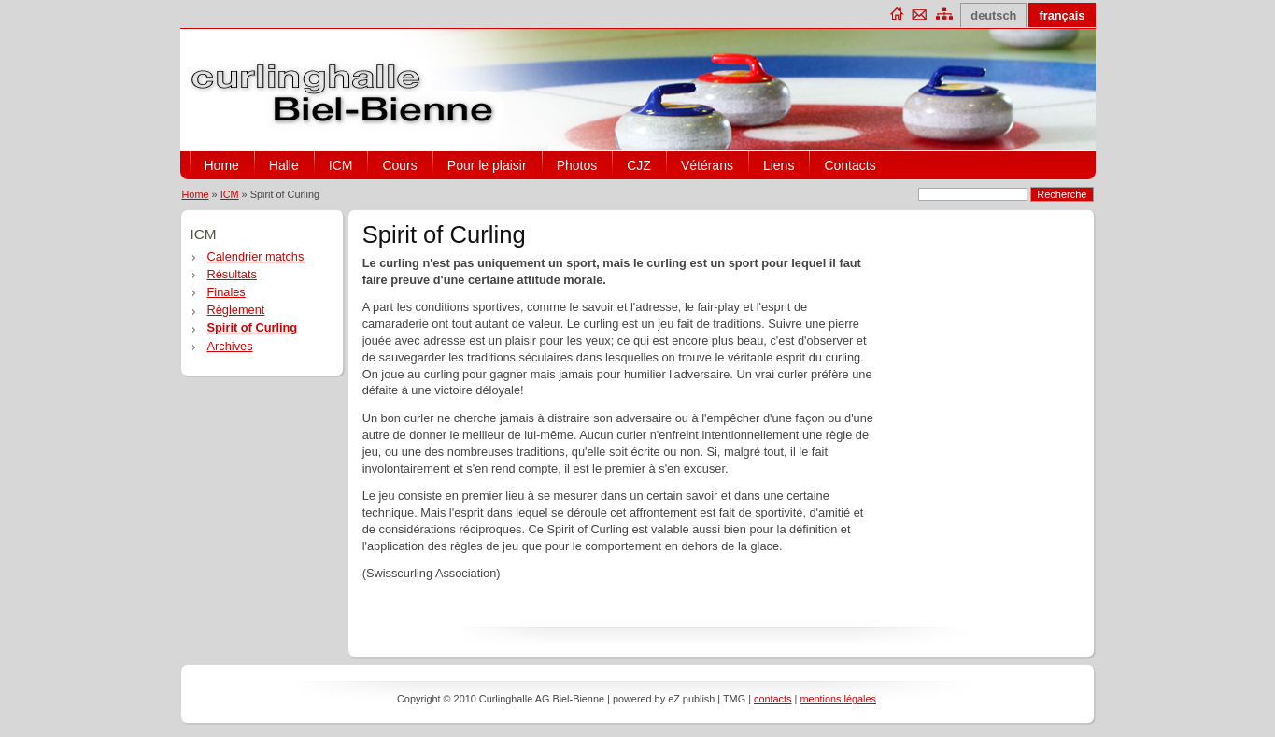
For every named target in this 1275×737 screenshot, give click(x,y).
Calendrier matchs (256, 256)
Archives (230, 346)
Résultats (232, 274)
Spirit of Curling (252, 327)
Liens (778, 165)
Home (222, 165)
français (1061, 15)
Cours (399, 165)
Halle (284, 165)
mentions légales (838, 698)
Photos (577, 165)
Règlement (236, 310)
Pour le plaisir (487, 165)
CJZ (639, 165)
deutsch (993, 15)
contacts (773, 698)
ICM (341, 165)
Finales (226, 292)
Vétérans (707, 165)
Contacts (849, 165)
